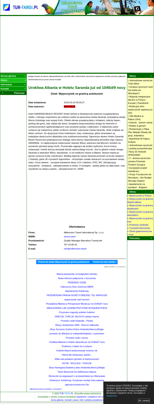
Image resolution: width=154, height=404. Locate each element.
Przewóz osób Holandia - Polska (77, 321)
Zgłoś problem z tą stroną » (115, 267)
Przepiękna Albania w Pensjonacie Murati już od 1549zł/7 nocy (77, 304)
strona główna (57, 400)
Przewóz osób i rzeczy (77, 338)
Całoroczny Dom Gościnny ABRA (76, 287)
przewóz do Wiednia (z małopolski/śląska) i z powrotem (77, 333)
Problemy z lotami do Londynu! (77, 346)
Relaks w (137, 126)
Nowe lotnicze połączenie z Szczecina (77, 278)
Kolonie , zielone (140, 122)
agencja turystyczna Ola (77, 384)
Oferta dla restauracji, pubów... (77, 355)
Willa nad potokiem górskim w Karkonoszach (77, 359)
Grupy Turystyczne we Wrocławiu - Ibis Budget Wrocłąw (139, 177)
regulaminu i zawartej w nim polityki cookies (96, 397)
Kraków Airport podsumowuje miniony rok (77, 350)
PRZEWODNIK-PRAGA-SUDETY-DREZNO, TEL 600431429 (77, 295)
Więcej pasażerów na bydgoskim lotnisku (77, 274)
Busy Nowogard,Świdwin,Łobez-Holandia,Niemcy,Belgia (77, 367)
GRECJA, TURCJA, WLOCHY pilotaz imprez (77, 316)
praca (75, 400)
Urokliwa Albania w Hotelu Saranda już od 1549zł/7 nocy (77, 342)
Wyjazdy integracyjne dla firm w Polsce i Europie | (139, 99)
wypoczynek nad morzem (76, 299)
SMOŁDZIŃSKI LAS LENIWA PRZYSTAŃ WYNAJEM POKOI (77, 308)
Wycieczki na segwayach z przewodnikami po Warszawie (77, 376)
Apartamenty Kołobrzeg (77, 291)
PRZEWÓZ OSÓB (77, 282)
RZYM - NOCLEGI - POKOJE (77, 363)
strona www (69, 236)
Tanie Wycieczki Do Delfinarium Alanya (77, 372)
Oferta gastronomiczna (140, 231)
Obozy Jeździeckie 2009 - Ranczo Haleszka (77, 325)
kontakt (68, 400)
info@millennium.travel (75, 248)
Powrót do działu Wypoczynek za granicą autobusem (63, 262)
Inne (131, 234)
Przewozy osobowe (139, 225)
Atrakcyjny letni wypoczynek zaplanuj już (140, 109)
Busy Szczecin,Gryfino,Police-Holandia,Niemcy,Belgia (77, 329)
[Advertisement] (77, 44)
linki (81, 400)
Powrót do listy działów (104, 262)
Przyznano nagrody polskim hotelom (77, 312)
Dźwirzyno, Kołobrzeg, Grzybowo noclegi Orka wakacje (77, 380)
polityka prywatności (94, 400)
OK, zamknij (143, 401)
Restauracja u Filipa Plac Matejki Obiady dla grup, (139, 132)
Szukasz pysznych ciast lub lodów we (140, 90)
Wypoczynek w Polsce (140, 195)
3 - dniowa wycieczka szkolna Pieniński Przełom (139, 161)
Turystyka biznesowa (139, 228)
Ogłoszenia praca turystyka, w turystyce (46, 389)
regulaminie (111, 396)
